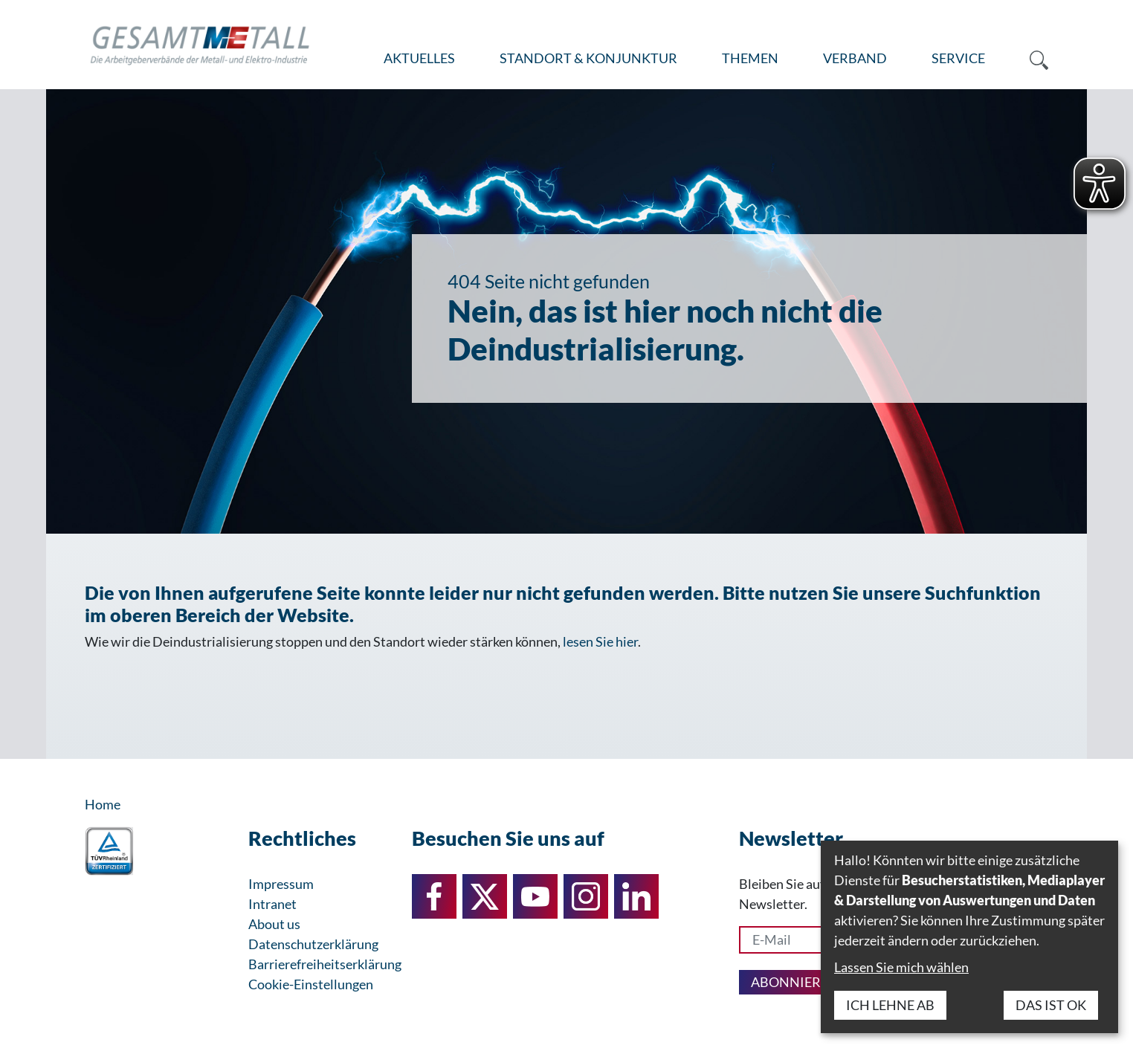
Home (102, 804)
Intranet (272, 904)
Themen (750, 58)
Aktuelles (419, 58)
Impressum (281, 884)
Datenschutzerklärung (313, 944)
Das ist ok (1051, 1005)
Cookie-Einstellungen (310, 984)
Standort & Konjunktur (588, 58)
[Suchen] (1027, 58)
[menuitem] (419, 58)
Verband (855, 58)
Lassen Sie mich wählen (901, 967)
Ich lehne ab (890, 1005)
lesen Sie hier (600, 641)
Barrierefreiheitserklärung (324, 964)
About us (274, 924)
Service (958, 58)
